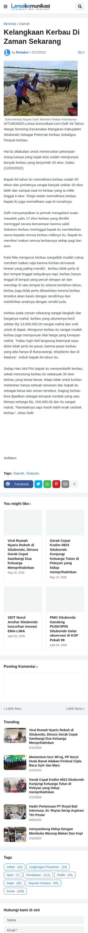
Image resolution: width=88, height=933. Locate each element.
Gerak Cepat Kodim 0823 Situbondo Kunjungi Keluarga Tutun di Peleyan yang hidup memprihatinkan (64, 556)
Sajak (14, 883)
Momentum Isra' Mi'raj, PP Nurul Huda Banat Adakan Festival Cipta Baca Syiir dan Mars (55, 761)
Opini (12, 875)
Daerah (24, 23)
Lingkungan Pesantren (48, 867)
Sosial (15, 891)
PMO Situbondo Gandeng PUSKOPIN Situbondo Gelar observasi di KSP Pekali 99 (64, 628)
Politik (65, 875)
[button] (5, 7)
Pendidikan (38, 875)
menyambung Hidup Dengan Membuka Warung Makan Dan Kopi (56, 831)
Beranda (10, 23)
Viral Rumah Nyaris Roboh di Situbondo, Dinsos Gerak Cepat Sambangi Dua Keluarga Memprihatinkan (23, 554)
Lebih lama (74, 708)
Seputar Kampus (43, 883)
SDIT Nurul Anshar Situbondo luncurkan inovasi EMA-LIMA (23, 624)
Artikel (14, 867)
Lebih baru (13, 708)
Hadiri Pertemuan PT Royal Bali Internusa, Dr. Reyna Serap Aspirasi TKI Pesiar (56, 811)
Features (32, 473)
